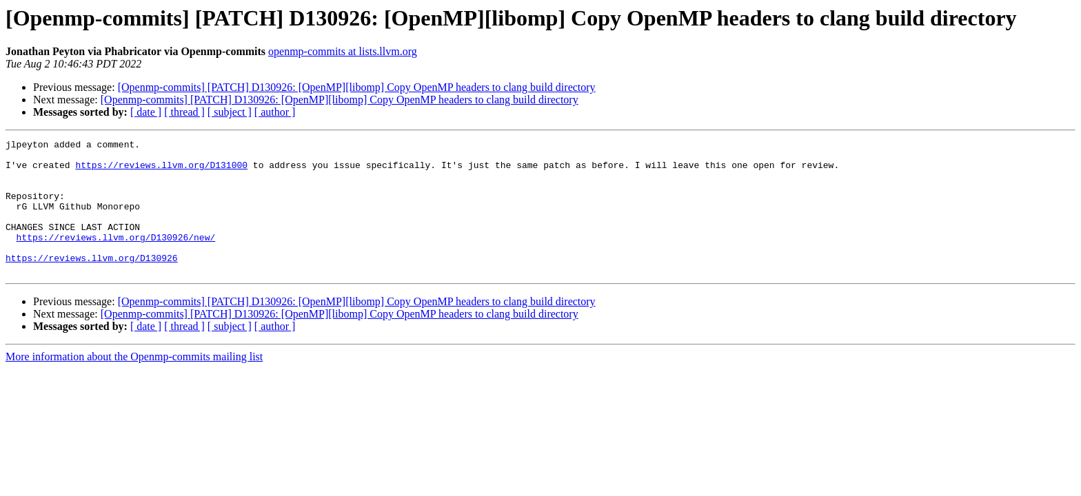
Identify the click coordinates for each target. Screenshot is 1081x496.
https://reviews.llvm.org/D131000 (161, 171)
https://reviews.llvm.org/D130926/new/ (116, 257)
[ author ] (275, 112)
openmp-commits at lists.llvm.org (342, 51)
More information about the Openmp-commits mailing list (134, 383)
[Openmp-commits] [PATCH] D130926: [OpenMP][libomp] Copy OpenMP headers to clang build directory (357, 87)
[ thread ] (184, 112)
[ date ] (145, 112)
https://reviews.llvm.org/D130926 (92, 282)
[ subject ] (230, 112)
